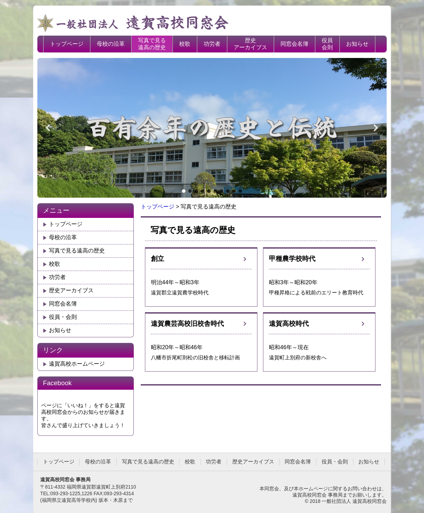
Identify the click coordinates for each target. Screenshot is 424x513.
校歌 (184, 44)
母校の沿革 (111, 44)
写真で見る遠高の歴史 (152, 43)
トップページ (66, 44)
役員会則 (327, 43)
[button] (48, 127)
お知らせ (357, 44)
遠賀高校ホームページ (77, 364)
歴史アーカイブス (250, 43)
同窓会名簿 (294, 44)
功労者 (212, 44)
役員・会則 (63, 317)
